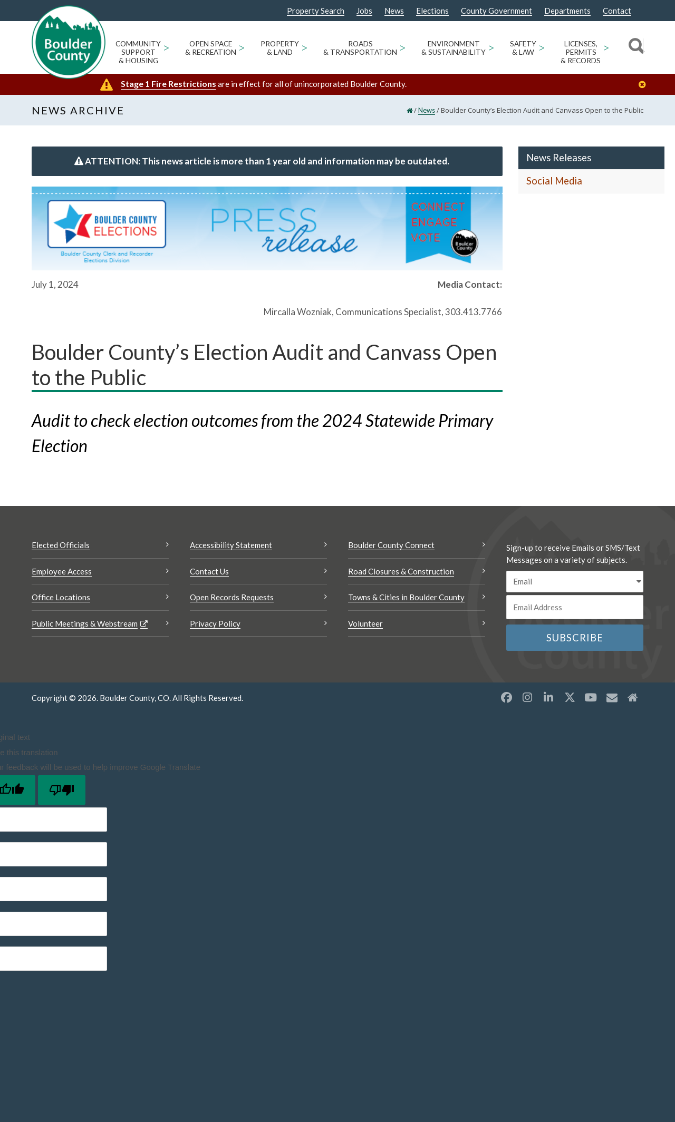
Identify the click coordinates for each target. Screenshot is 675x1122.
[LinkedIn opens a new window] (548, 699)
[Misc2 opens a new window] (632, 699)
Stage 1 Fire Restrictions (168, 84)
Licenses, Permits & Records (581, 52)
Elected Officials (61, 547)
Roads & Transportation (360, 48)
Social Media (554, 183)
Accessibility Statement (231, 547)
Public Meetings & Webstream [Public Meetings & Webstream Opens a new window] (85, 625)
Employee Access (62, 573)
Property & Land (280, 48)
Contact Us (209, 573)
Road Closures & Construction (401, 573)
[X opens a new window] (569, 699)
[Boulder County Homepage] (68, 42)
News (394, 11)
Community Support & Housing (138, 52)
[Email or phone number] (574, 609)
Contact (617, 11)
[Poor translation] (61, 791)
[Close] (645, 84)
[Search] (634, 47)
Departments (567, 11)
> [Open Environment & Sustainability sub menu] (491, 47)
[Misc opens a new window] (611, 699)
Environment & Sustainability (453, 48)
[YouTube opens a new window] (590, 699)
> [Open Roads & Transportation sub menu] (403, 47)
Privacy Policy (215, 625)
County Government (496, 11)
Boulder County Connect (391, 547)
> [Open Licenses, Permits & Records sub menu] (606, 47)
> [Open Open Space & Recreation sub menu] (242, 47)
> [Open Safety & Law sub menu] (542, 47)
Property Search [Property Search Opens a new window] (315, 11)
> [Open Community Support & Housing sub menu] (166, 47)
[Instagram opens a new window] (527, 699)
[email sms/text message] (574, 583)
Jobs (364, 11)
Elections (432, 11)
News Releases (558, 159)
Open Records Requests (232, 599)
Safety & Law (523, 48)
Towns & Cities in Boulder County (406, 599)
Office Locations (61, 599)
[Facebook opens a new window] (506, 699)
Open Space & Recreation (210, 48)
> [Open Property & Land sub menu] (304, 47)
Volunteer (365, 625)
